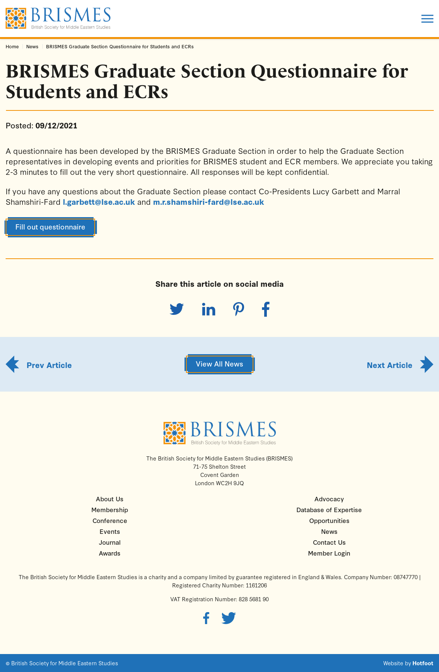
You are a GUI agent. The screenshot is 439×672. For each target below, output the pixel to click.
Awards (110, 552)
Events (110, 531)
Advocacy (329, 498)
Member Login (329, 552)
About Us (110, 498)
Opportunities (329, 520)
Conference (109, 520)
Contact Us (329, 542)
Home (12, 46)
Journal (110, 542)
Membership (109, 509)
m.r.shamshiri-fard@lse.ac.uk (208, 201)
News (32, 46)
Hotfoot (422, 663)
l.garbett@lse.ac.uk (99, 201)
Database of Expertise (329, 509)
